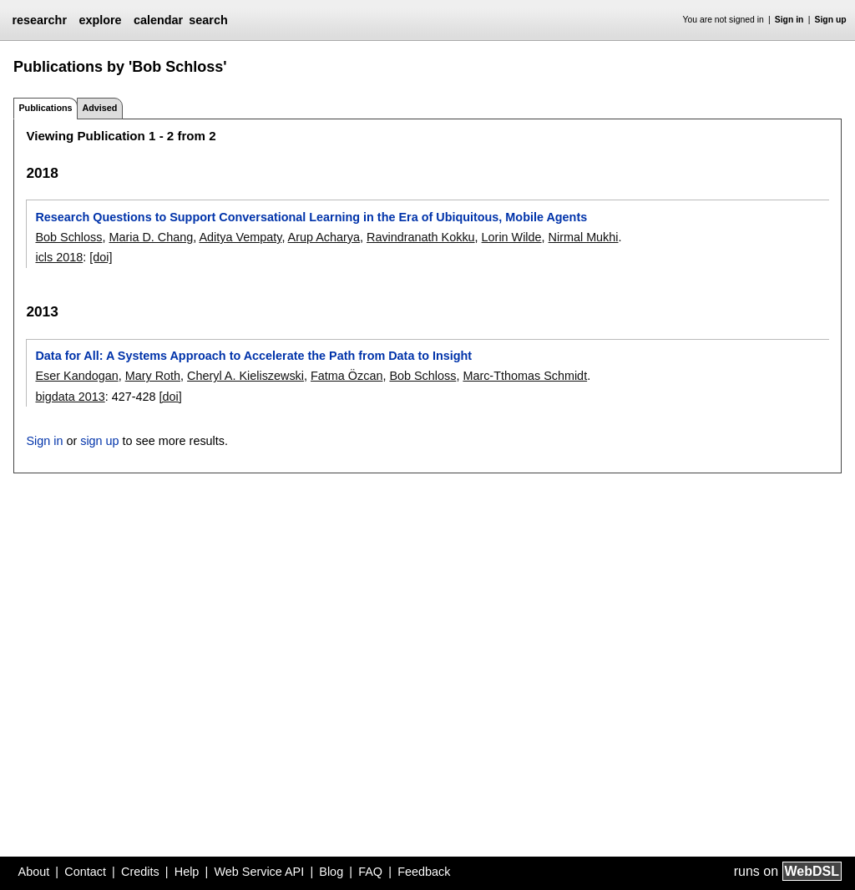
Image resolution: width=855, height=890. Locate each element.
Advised (99, 108)
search (208, 20)
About (34, 871)
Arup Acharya (324, 237)
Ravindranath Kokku (421, 237)
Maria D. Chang (151, 237)
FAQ (370, 871)
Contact (85, 871)
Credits (140, 871)
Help (187, 871)
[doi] (100, 257)
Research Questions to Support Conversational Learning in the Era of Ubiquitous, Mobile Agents (311, 217)
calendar (158, 20)
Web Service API (259, 871)
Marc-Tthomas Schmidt (525, 375)
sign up (99, 441)
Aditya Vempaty (240, 237)
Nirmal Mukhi (584, 237)
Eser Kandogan (76, 375)
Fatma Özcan (346, 375)
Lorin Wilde (512, 237)
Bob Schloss (68, 237)
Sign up (831, 19)
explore (99, 20)
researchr (39, 20)
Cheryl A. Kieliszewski (245, 375)
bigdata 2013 (69, 396)
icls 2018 (59, 257)
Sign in (789, 19)
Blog (331, 871)
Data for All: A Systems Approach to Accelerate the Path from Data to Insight (253, 355)
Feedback (423, 871)
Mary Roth (152, 375)
